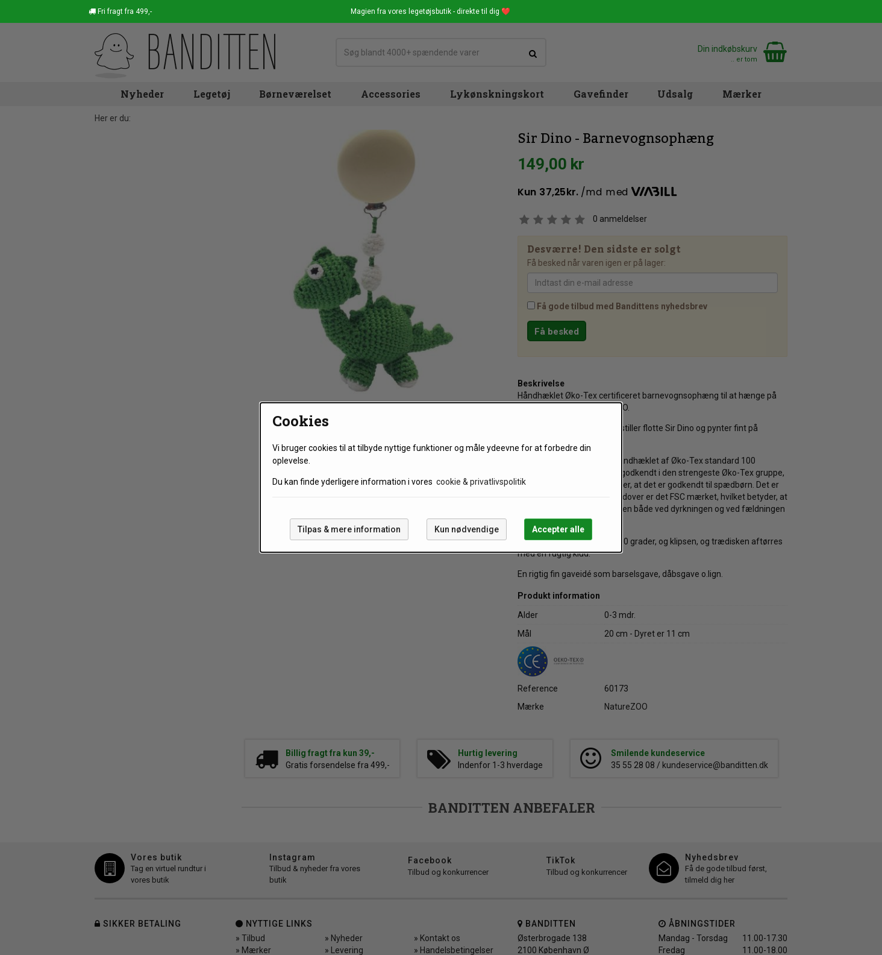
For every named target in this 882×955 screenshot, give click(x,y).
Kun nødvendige (466, 529)
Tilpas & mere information (349, 529)
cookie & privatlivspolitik (481, 482)
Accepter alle (558, 529)
